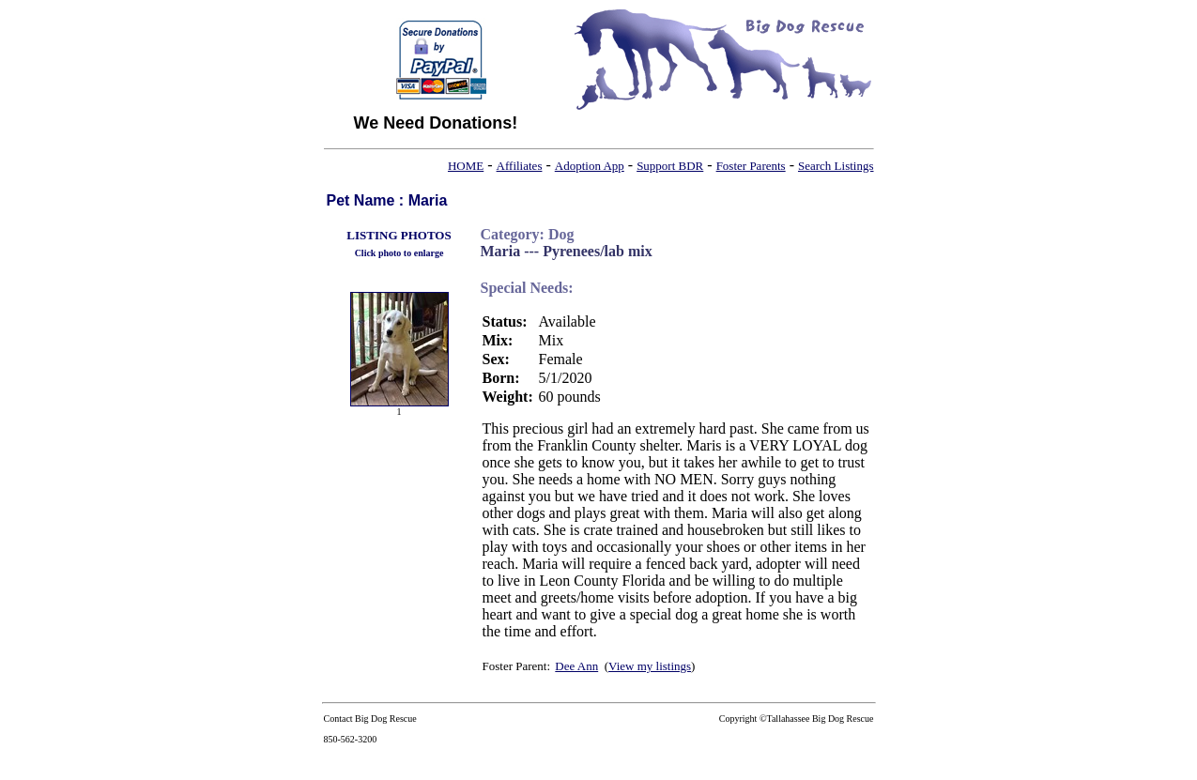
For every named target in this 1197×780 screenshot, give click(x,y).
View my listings (649, 666)
